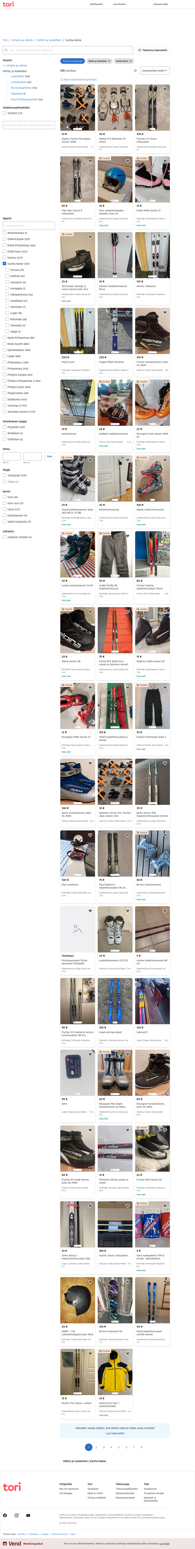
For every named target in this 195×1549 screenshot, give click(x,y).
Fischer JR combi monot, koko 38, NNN (75, 1181)
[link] (15, 65)
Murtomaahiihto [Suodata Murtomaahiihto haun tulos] (24, 87)
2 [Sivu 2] (96, 1447)
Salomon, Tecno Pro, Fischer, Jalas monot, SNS (115, 814)
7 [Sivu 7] (134, 1447)
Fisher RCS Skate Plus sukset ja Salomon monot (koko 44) (114, 664)
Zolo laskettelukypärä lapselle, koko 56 (111, 212)
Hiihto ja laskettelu (49, 40)
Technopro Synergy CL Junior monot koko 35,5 (75, 288)
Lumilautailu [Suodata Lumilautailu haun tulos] (21, 82)
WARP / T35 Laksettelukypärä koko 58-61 (77, 1333)
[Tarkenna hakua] (29, 226)
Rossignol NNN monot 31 (76, 736)
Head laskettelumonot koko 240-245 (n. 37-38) (77, 511)
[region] (77, 108)
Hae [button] (49, 456)
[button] (153, 50)
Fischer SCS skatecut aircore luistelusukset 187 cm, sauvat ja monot (78, 1035)
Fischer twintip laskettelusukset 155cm (150, 587)
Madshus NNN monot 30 (151, 661)
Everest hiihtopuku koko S (151, 736)
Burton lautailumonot (149, 884)
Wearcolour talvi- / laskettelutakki (109, 1405)
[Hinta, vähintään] (12, 456)
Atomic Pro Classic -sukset (76, 1403)
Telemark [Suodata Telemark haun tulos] (18, 93)
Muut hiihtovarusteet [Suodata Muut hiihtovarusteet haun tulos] (27, 99)
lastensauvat (69, 433)
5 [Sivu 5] (119, 1447)
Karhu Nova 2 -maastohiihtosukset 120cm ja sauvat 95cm (77, 1258)
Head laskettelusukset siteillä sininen (149, 1333)
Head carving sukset (110, 1032)
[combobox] (68, 50)
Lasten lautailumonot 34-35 (77, 585)
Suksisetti (142, 1032)
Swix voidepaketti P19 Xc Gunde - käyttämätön (151, 1257)
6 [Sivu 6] (126, 1447)
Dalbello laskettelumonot (113, 433)
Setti (64, 1103)
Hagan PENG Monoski (111, 361)
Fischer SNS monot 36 (149, 1179)
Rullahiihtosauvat (109, 509)
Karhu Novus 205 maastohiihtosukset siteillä (152, 814)
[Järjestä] (155, 70)
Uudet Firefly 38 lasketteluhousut (108, 587)
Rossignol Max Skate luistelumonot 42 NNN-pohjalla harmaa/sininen (113, 1106)
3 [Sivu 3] (104, 1447)
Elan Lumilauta (70, 884)
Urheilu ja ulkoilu (22, 40)
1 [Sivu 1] (88, 1447)
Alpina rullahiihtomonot (150, 509)
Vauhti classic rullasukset (113, 1255)
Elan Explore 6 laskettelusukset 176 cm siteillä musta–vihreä (113, 887)
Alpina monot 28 (71, 661)
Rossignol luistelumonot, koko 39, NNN (151, 1105)
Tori (5, 40)
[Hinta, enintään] (32, 456)
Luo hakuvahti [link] (115, 1433)
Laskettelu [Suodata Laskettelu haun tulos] (20, 76)
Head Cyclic (68, 361)
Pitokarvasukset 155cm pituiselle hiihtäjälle (74, 962)
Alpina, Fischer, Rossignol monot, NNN (76, 140)
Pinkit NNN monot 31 (148, 210)
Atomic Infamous (146, 286)
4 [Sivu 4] (111, 1447)
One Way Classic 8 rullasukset (72, 212)
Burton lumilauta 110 (110, 1331)
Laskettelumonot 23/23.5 (113, 960)
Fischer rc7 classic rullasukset (147, 140)
